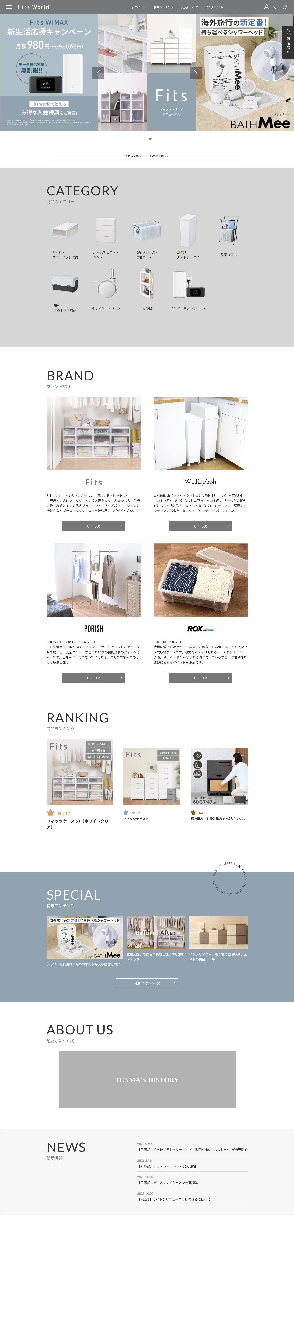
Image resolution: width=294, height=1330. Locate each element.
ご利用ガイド (214, 7)
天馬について (189, 7)
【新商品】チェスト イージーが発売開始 (166, 1166)
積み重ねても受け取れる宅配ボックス (218, 818)
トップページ (137, 7)
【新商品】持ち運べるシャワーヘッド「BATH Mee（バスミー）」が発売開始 (192, 1149)
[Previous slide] (98, 73)
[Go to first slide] (196, 73)
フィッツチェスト (136, 818)
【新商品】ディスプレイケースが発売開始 (167, 1182)
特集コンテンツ (163, 7)
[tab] (144, 139)
